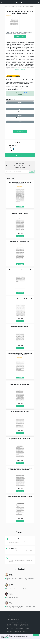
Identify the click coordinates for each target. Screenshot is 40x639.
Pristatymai (27, 628)
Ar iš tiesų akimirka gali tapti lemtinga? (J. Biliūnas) (20, 298)
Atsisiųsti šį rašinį (20, 36)
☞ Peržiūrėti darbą (27, 92)
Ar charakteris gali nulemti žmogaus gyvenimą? (20, 269)
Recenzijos (27, 625)
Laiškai (12, 628)
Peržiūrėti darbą (20, 131)
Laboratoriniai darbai (24, 624)
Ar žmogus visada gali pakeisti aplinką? (20, 326)
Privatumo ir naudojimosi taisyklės (13, 619)
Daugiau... (7, 637)
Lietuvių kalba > (7, 6)
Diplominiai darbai (15, 622)
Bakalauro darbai (18, 631)
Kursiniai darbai (16, 624)
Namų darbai (9, 625)
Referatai (29, 627)
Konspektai (9, 624)
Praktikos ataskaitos (19, 628)
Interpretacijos (27, 622)
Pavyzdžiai (15, 625)
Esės (22, 622)
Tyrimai (17, 627)
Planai (8, 632)
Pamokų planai (25, 631)
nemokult (19, 2)
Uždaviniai (23, 627)
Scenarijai (19, 632)
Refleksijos (13, 632)
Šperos (8, 627)
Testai (13, 627)
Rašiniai (20, 105)
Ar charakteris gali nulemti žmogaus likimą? (20, 241)
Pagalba (8, 616)
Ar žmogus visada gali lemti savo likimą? (20, 411)
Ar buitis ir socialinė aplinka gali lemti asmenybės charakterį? (22, 6)
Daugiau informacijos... (20, 69)
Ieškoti (31, 171)
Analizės (8, 622)
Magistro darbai (9, 631)
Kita (7, 628)
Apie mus (8, 615)
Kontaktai (8, 618)
